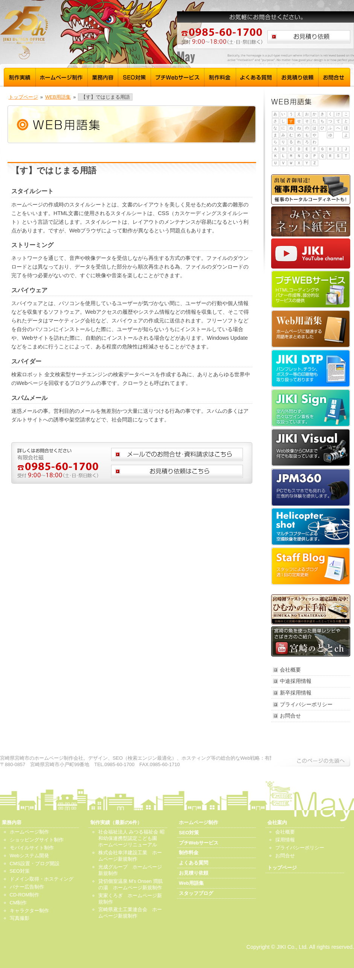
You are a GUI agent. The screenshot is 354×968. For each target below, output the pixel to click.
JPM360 (310, 487)
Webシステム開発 (29, 855)
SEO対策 (134, 76)
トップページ (23, 97)
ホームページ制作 (62, 76)
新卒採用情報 (295, 693)
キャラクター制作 (29, 910)
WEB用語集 (58, 97)
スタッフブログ (310, 566)
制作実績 (20, 76)
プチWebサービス (177, 76)
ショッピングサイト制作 (37, 840)
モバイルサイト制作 (32, 847)
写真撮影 (19, 918)
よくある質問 (256, 76)
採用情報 (285, 840)
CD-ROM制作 (25, 895)
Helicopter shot (310, 526)
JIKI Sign (310, 408)
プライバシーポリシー (306, 704)
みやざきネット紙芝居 (310, 221)
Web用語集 (310, 329)
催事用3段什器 (310, 189)
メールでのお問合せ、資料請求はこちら (177, 454)
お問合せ (334, 76)
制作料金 (220, 76)
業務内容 (103, 76)
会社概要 (290, 670)
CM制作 (18, 902)
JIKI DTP (310, 368)
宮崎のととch (310, 641)
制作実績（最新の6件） (116, 822)
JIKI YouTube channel (310, 253)
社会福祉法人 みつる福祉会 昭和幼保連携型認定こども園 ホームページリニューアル (131, 838)
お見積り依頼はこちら (308, 36)
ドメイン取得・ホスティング (41, 879)
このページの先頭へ (310, 760)
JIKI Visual (310, 447)
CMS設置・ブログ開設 (35, 863)
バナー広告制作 (27, 887)
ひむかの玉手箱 (310, 609)
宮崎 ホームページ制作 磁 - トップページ (71, 33)
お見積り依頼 (298, 76)
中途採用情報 (295, 681)
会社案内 (277, 822)
